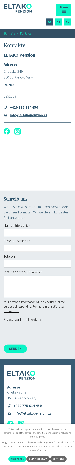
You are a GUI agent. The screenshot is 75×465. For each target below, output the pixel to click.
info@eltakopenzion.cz (28, 115)
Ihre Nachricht (23, 272)
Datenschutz (11, 311)
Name (17, 225)
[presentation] (33, 332)
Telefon (9, 256)
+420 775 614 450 (24, 107)
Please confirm (23, 319)
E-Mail (17, 241)
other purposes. (37, 436)
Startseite (9, 33)
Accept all (17, 458)
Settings (58, 458)
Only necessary (38, 458)
